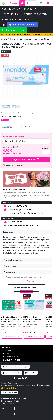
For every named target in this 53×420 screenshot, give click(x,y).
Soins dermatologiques (22, 24)
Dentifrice (45, 39)
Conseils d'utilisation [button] (13, 260)
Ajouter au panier (26, 159)
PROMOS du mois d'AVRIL (14, 190)
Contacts (7, 347)
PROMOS (30, 8)
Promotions (8, 354)
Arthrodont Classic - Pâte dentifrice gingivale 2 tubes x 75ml (11, 319)
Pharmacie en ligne (13, 29)
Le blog (6, 350)
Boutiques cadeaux (37, 14)
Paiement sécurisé (11, 360)
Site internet (8, 408)
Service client (31, 373)
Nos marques (11, 14)
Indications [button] (9, 272)
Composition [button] (9, 266)
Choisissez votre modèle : (14, 136)
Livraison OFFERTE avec (26, 34)
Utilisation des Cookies (11, 373)
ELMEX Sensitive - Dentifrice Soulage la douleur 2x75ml (32, 319)
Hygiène (13, 39)
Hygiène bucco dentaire (28, 39)
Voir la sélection (20, 197)
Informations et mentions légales (15, 367)
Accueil (4, 39)
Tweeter (30, 281)
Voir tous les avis (9, 393)
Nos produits (11, 8)
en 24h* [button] (35, 225)
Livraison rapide (10, 357)
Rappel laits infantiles (15, 19)
